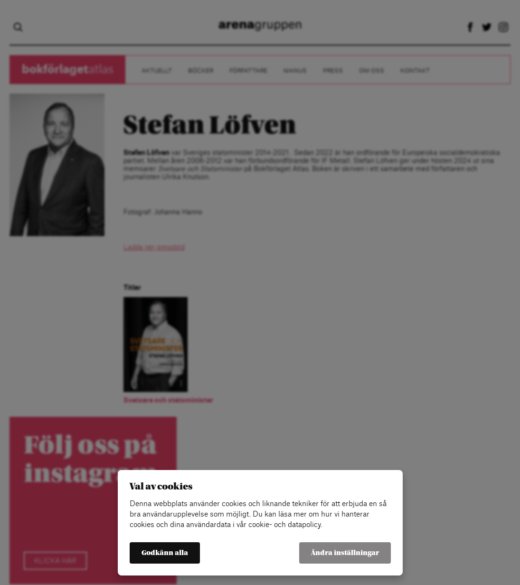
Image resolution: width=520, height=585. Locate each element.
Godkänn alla (165, 553)
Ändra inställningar (345, 553)
